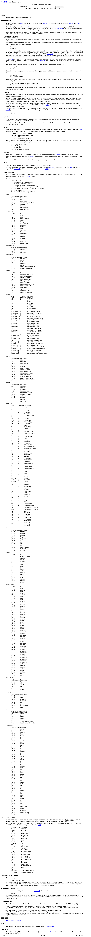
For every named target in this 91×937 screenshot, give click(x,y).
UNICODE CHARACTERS (9, 875)
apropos (62, 6)
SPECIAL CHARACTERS (9, 172)
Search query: (38, 6)
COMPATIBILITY (6, 901)
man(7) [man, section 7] (78, 23)
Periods (6, 152)
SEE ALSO (4, 918)
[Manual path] (55, 8)
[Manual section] (32, 8)
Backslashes (8, 163)
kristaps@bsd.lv (49, 926)
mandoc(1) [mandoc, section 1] (46, 23)
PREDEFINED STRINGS (9, 817)
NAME (3, 15)
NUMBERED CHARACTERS (10, 888)
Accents (6, 127)
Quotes (6, 117)
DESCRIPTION (6, 21)
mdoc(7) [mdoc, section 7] (70, 23)
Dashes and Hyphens (11, 36)
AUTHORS (4, 924)
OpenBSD (4, 2)
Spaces (6, 92)
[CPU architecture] (45, 8)
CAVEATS (4, 929)
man (57, 6)
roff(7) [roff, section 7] (22, 23)
